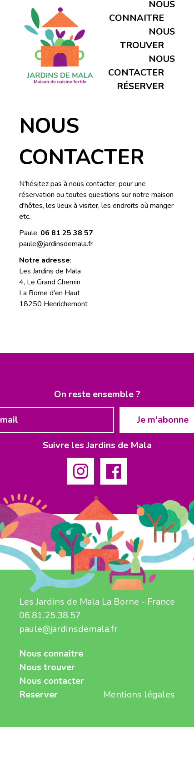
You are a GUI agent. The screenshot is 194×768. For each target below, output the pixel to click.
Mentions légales (139, 694)
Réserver (140, 86)
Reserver (38, 694)
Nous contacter (51, 681)
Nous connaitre (51, 653)
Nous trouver (47, 667)
